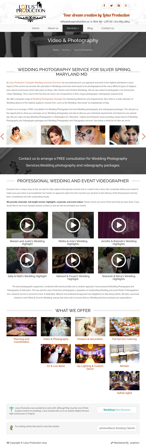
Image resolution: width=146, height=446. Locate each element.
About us (53, 28)
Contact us (107, 28)
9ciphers (134, 442)
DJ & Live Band (56, 366)
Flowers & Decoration (90, 339)
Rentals (124, 366)
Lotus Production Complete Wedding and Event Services (35, 82)
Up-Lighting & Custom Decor (90, 367)
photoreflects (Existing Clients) (117, 428)
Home (35, 28)
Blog (90, 28)
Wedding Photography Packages (48, 99)
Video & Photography (55, 339)
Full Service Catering (124, 339)
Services (73, 28)
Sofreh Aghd (124, 392)
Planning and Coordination (21, 340)
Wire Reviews (116, 409)
